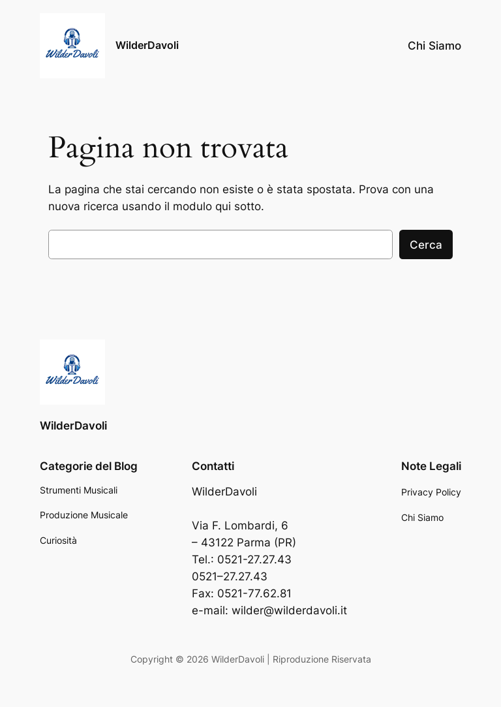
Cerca (426, 244)
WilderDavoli (147, 45)
